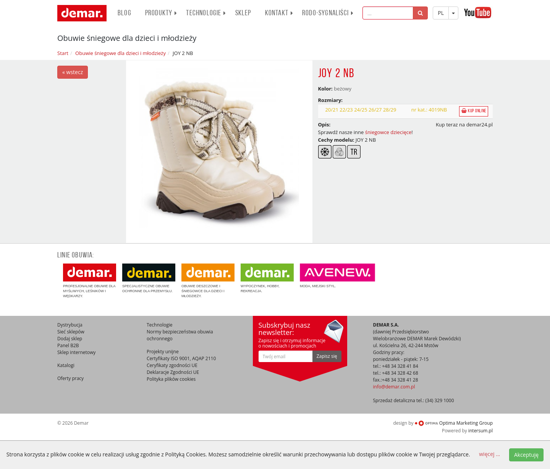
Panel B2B (68, 345)
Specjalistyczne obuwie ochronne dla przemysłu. (148, 278)
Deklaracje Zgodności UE (173, 372)
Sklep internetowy (76, 352)
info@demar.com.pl (394, 386)
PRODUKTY (161, 13)
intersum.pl (480, 430)
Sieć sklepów (70, 331)
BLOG (124, 13)
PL (441, 12)
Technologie (206, 13)
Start (62, 53)
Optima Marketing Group (454, 423)
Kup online (474, 110)
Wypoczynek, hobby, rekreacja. (267, 278)
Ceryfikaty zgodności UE (172, 365)
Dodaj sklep (69, 338)
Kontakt (279, 13)
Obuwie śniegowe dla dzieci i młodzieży (120, 53)
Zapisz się (327, 356)
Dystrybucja (69, 325)
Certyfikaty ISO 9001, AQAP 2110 (181, 358)
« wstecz (72, 72)
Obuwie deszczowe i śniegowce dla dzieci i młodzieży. (208, 281)
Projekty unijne (163, 351)
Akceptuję (526, 454)
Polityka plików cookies (171, 379)
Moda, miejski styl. (337, 276)
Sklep (243, 13)
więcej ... (489, 454)
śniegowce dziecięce (388, 132)
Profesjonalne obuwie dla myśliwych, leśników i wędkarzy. (89, 281)
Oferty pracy (70, 378)
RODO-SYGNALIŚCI (328, 13)
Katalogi (65, 365)
